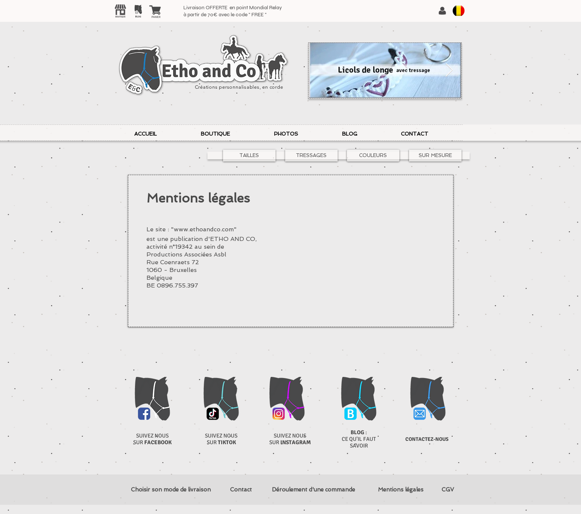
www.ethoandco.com (204, 229)
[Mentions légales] (401, 489)
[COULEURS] (373, 155)
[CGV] (448, 489)
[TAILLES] (249, 155)
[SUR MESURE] (435, 155)
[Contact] (241, 489)
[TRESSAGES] (311, 155)
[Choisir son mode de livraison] (171, 489)
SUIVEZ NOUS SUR (152, 439)
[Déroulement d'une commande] (313, 489)
